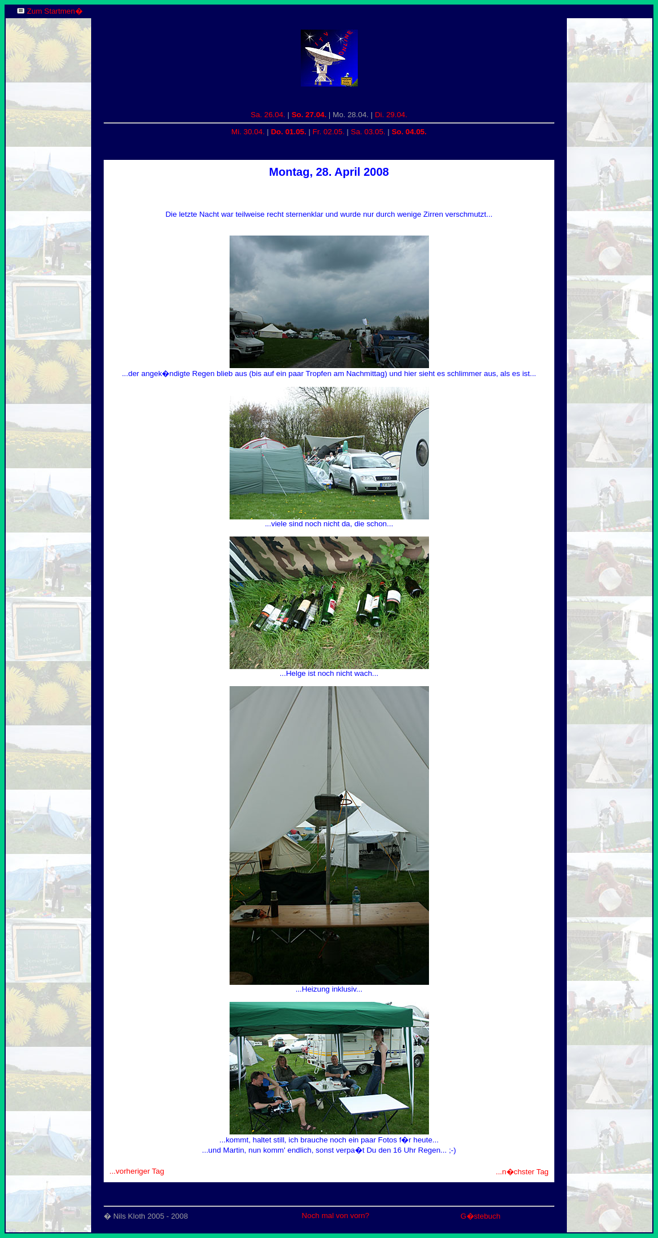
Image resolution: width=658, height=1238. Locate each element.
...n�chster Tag (522, 1171)
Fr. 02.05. (329, 131)
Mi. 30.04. (248, 131)
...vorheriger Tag (136, 1171)
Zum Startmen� (54, 11)
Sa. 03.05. (368, 131)
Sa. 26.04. (268, 114)
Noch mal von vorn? (336, 1215)
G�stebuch (480, 1216)
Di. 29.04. (391, 114)
